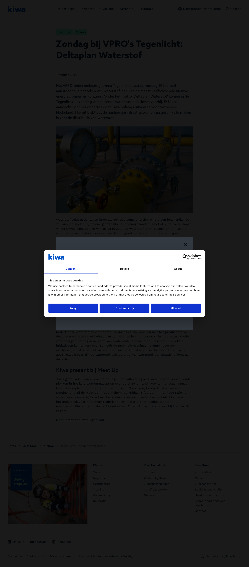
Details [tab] (124, 268)
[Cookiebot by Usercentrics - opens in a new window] (185, 257)
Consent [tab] (71, 268)
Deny (73, 308)
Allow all (175, 308)
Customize (125, 308)
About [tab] (178, 268)
